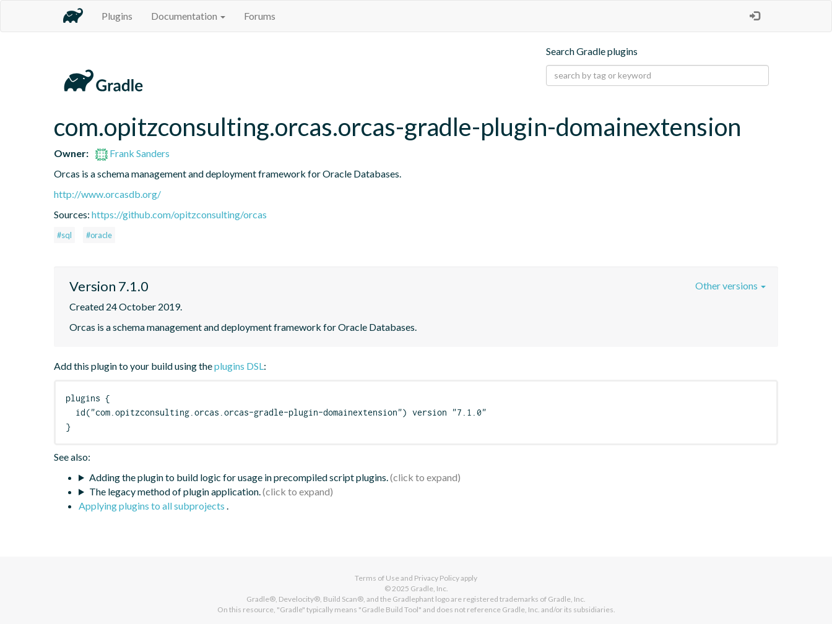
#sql (64, 235)
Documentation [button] (188, 16)
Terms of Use (377, 578)
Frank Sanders (132, 153)
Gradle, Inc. (429, 588)
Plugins (117, 16)
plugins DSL (239, 366)
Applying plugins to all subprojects (153, 505)
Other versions (730, 285)
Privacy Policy (436, 578)
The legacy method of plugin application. (175, 491)
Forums (259, 16)
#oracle (99, 235)
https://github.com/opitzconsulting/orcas (179, 214)
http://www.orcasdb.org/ (107, 194)
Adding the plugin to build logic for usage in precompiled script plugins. (238, 477)
